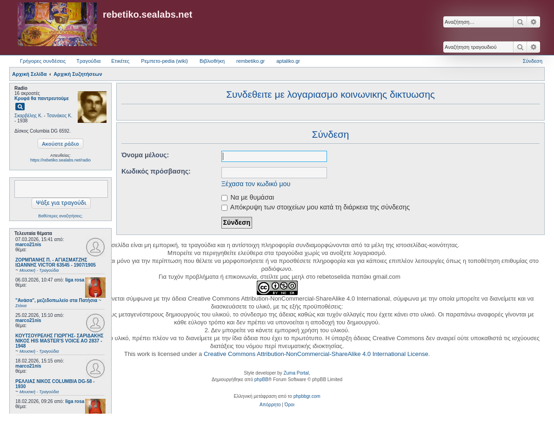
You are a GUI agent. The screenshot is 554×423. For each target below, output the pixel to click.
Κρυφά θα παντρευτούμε (41, 98)
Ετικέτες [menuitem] (120, 61)
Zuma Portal (295, 373)
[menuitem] (270, 405)
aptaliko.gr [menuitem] (288, 61)
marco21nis (28, 244)
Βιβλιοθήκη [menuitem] (212, 61)
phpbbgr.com (307, 396)
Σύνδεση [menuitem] (532, 61)
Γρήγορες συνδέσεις (43, 61)
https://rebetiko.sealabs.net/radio (60, 160)
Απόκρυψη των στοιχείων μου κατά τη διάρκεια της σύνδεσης (315, 207)
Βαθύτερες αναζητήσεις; (60, 216)
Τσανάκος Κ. (59, 115)
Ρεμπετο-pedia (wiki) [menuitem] (164, 61)
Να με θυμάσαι (247, 197)
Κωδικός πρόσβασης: (156, 171)
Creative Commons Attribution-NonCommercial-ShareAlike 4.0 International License (316, 353)
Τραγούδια (88, 61)
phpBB (261, 379)
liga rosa (74, 279)
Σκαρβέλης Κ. (28, 115)
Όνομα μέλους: (145, 155)
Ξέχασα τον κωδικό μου (256, 184)
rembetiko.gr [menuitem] (250, 61)
